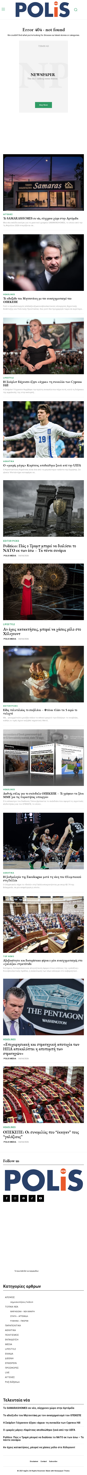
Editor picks (11, 541)
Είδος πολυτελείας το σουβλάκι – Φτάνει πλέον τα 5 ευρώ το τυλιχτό (40, 711)
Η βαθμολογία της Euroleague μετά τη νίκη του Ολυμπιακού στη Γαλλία (42, 878)
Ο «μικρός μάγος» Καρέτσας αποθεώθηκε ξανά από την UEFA (42, 465)
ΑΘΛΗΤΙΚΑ (8, 461)
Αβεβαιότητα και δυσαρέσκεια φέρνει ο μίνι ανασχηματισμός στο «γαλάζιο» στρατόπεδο (42, 962)
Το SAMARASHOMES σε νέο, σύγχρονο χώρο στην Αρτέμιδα (40, 218)
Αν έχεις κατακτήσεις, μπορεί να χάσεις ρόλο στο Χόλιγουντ (42, 631)
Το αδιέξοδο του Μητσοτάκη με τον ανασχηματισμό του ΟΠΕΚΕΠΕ (37, 300)
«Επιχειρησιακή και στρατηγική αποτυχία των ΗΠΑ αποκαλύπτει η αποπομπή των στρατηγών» (41, 1049)
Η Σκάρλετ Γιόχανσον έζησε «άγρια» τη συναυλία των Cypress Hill (42, 383)
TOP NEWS (8, 956)
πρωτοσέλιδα (21, 1271)
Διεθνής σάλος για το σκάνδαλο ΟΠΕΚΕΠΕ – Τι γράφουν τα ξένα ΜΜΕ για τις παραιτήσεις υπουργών (43, 795)
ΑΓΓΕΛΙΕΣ (8, 214)
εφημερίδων (34, 1271)
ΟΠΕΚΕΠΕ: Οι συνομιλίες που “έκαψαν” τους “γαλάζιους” (41, 1134)
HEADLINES (9, 294)
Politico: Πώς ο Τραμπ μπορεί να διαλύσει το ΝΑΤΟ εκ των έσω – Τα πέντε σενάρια (39, 548)
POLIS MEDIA (10, 555)
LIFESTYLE (8, 378)
